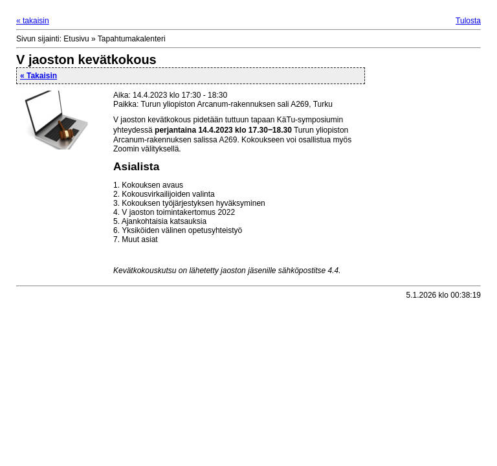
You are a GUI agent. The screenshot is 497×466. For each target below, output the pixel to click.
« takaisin (32, 20)
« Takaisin (38, 75)
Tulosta (468, 20)
